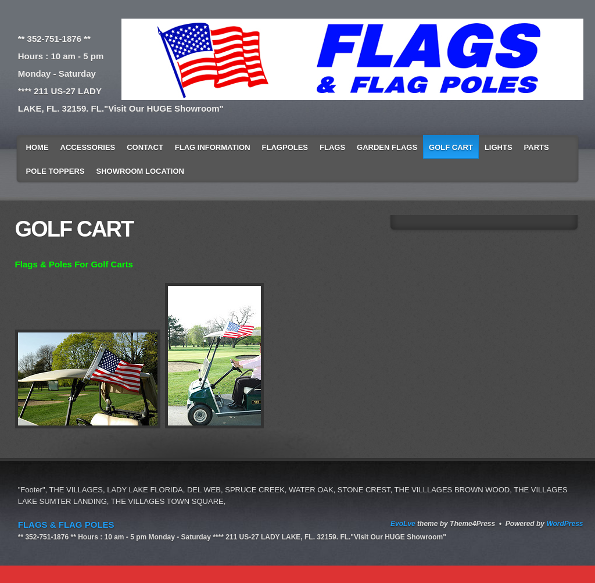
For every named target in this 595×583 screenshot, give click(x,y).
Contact (145, 147)
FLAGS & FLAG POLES (66, 525)
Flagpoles (285, 147)
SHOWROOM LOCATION (140, 171)
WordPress (564, 524)
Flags (332, 147)
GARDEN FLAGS (387, 147)
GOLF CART (451, 147)
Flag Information (212, 147)
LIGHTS (498, 147)
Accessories (88, 147)
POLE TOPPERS (55, 171)
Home (37, 147)
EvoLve (402, 524)
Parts (536, 147)
